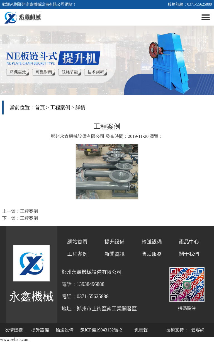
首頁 (40, 107)
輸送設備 (152, 241)
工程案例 (60, 107)
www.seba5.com (15, 339)
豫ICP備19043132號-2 (101, 330)
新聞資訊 (114, 254)
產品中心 (189, 241)
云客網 (198, 330)
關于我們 (189, 254)
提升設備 (114, 241)
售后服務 (152, 254)
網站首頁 (77, 241)
